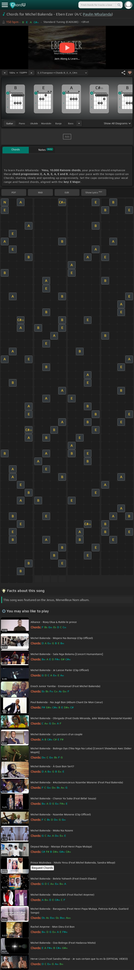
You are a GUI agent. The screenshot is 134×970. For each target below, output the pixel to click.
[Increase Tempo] (31, 72)
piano (22, 123)
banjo (58, 123)
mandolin (46, 123)
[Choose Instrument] (79, 123)
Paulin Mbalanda (97, 14)
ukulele (34, 123)
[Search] (119, 4)
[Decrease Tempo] (5, 72)
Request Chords (42, 868)
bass (70, 123)
